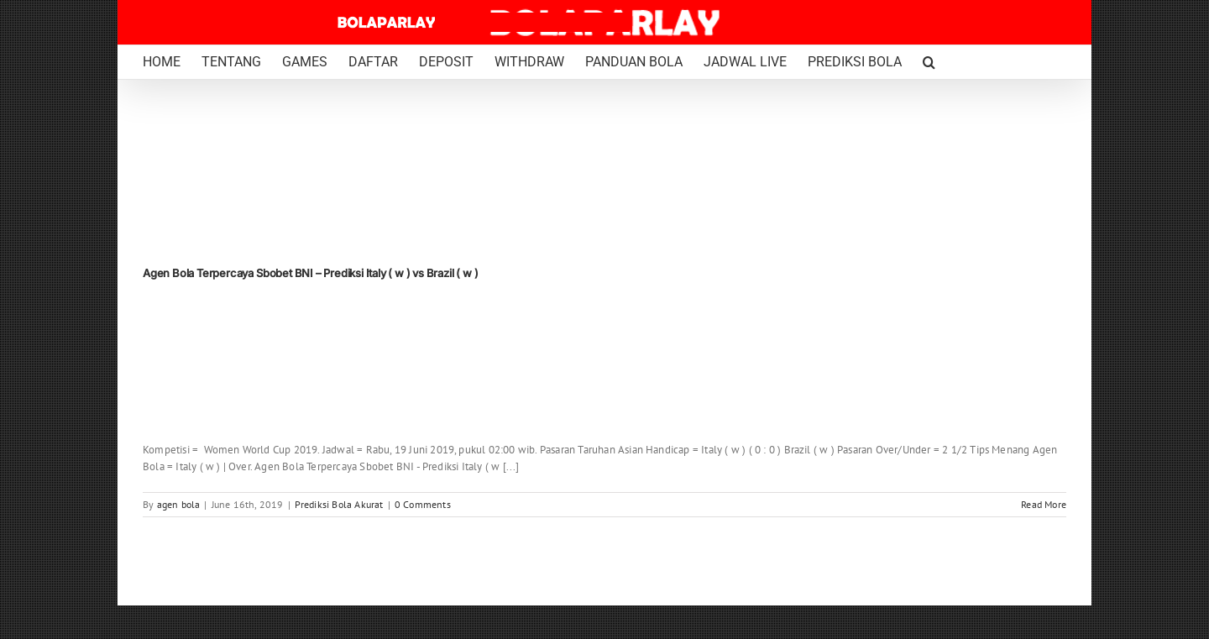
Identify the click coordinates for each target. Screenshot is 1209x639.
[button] (929, 62)
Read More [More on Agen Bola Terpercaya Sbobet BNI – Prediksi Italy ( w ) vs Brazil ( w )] (1043, 504)
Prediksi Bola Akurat (339, 504)
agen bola (179, 504)
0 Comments (423, 504)
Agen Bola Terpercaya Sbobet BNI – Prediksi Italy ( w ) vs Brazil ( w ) (310, 273)
